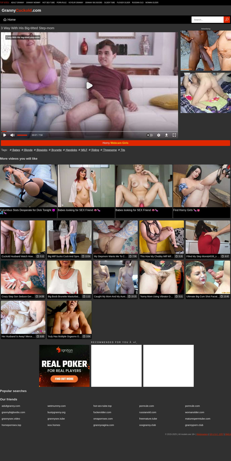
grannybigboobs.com (13, 412)
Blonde (27, 150)
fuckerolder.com (102, 412)
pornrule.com (146, 405)
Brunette (55, 150)
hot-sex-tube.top (102, 405)
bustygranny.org (56, 412)
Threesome (108, 150)
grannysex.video (11, 418)
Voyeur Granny (76, 3)
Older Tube (109, 3)
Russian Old (137, 3)
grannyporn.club (194, 425)
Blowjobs (40, 150)
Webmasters (202, 434)
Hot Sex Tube (49, 3)
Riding (93, 150)
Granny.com (21, 10)
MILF (82, 150)
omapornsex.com (103, 418)
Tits (121, 150)
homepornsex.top (11, 425)
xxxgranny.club (147, 425)
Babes (14, 150)
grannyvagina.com (103, 425)
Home (9, 19)
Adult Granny (17, 3)
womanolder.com (194, 412)
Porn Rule (61, 3)
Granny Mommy (33, 3)
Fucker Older (123, 3)
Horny (116, 143)
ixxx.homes (54, 425)
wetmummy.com (57, 405)
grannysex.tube (56, 418)
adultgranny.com (11, 405)
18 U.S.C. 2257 (216, 434)
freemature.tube (148, 418)
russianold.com (147, 412)
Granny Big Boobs (93, 3)
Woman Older (151, 3)
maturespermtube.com (197, 418)
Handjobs (69, 150)
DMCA (228, 434)
